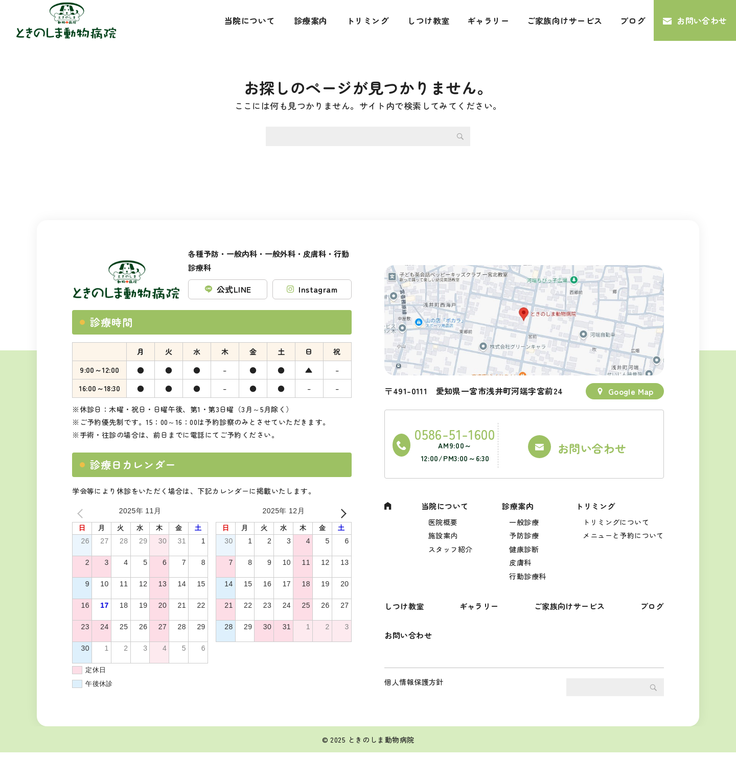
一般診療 (524, 513)
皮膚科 (520, 558)
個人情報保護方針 (413, 689)
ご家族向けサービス (565, 20)
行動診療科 (527, 572)
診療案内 (311, 20)
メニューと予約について (623, 527)
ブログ (632, 20)
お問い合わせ (702, 20)
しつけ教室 (428, 20)
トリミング (367, 20)
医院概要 (443, 513)
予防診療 (524, 527)
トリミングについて (616, 513)
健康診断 (524, 542)
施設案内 (443, 527)
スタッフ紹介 (450, 542)
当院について (249, 20)
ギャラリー (488, 20)
